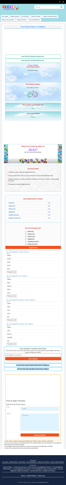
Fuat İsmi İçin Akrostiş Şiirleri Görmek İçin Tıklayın (33, 369)
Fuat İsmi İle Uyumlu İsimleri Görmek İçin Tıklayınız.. (33, 365)
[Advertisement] (33, 40)
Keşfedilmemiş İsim (33, 241)
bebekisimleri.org (43, 482)
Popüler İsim (31, 234)
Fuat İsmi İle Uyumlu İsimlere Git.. (33, 56)
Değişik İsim (31, 239)
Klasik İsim (31, 231)
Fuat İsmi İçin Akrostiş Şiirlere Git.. (33, 60)
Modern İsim (31, 236)
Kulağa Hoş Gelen (33, 244)
